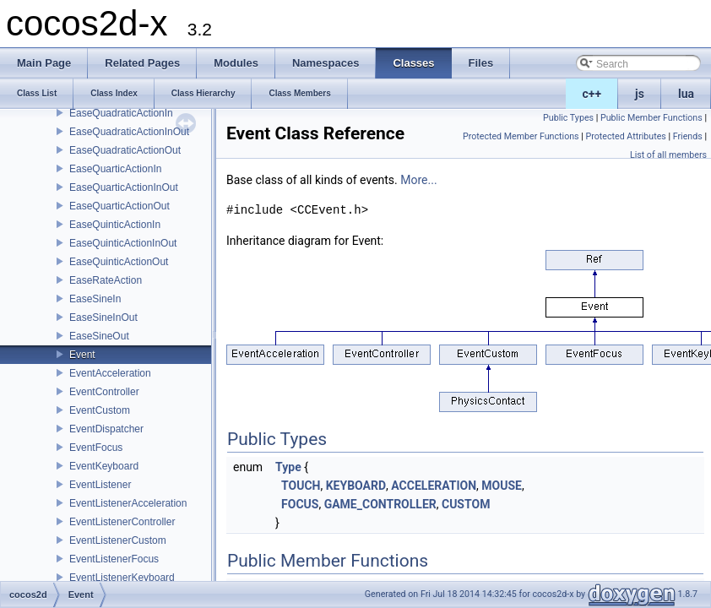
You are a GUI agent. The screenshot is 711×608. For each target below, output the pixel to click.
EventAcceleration (110, 373)
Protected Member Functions (521, 136)
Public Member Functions (651, 117)
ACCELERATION (433, 485)
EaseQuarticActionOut (119, 206)
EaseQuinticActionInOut (122, 243)
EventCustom (99, 410)
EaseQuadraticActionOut (125, 150)
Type (288, 467)
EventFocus (95, 447)
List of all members (668, 154)
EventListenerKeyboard (122, 578)
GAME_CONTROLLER (380, 504)
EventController (104, 392)
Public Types (568, 117)
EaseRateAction (105, 280)
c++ (592, 93)
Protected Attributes (625, 136)
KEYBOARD (356, 485)
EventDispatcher (106, 429)
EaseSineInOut (103, 317)
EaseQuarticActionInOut (123, 187)
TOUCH (300, 485)
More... (418, 180)
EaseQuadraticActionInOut (129, 132)
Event (82, 355)
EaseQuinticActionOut (118, 262)
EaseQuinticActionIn (114, 225)
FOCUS (299, 504)
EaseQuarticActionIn (115, 169)
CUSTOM (466, 504)
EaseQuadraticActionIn (121, 113)
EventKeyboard (103, 466)
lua (686, 93)
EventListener (100, 485)
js (639, 93)
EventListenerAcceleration (128, 503)
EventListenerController (122, 522)
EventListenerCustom (117, 540)
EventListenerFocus (114, 559)
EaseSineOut (99, 336)
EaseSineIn (95, 299)
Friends (688, 136)
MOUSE (501, 485)
